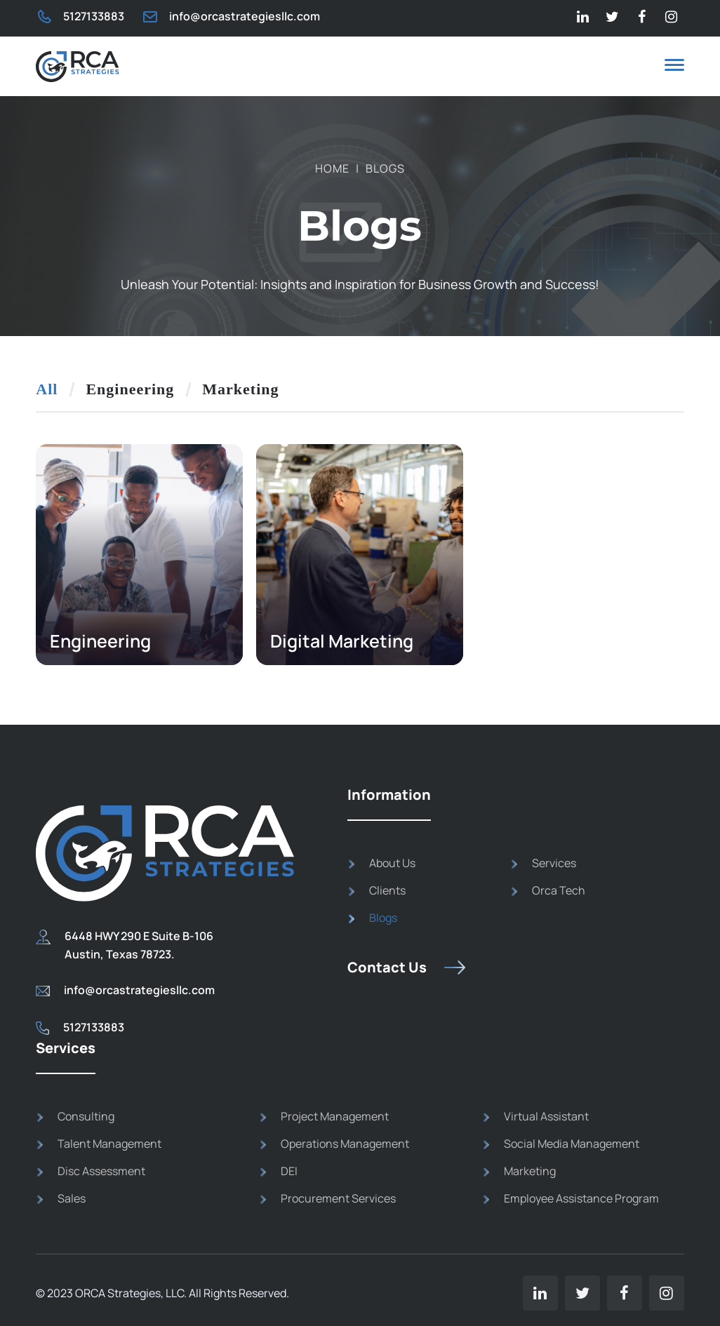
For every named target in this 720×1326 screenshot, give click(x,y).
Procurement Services (338, 1198)
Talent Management (109, 1143)
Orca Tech (558, 890)
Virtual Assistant (546, 1116)
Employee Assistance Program (581, 1198)
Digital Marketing (341, 641)
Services (554, 863)
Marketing (240, 389)
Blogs (383, 917)
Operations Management (345, 1143)
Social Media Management (571, 1143)
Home (332, 168)
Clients (387, 890)
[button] (674, 67)
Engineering (130, 389)
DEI (289, 1171)
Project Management (335, 1116)
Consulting (86, 1116)
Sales (72, 1198)
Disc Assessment (101, 1171)
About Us (392, 863)
